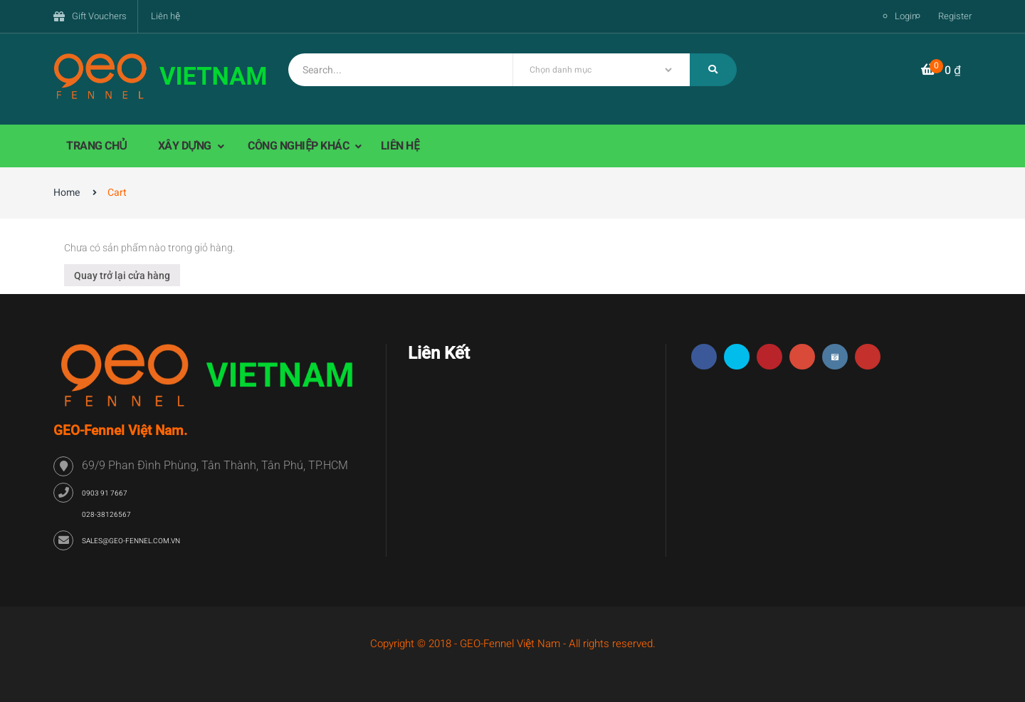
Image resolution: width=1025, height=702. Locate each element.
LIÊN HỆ (400, 145)
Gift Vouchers (99, 16)
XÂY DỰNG (186, 145)
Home (66, 192)
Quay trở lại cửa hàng (122, 275)
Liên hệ (165, 16)
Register (955, 16)
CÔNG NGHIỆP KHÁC (300, 145)
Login (906, 16)
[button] (941, 70)
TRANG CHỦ (96, 145)
